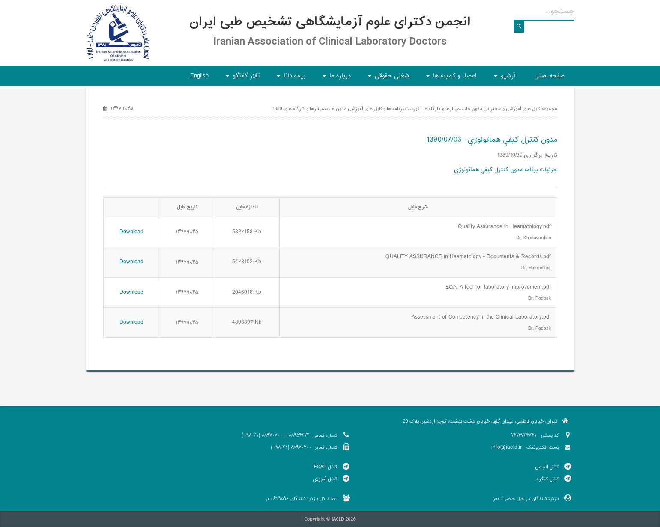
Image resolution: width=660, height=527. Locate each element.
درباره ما (335, 78)
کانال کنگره (548, 479)
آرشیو (503, 78)
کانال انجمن (547, 467)
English (199, 76)
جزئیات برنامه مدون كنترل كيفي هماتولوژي (505, 170)
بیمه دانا (289, 78)
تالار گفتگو (241, 78)
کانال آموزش (325, 479)
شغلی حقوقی (387, 78)
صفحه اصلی (549, 76)
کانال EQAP (325, 467)
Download (131, 232)
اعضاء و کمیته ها (450, 78)
